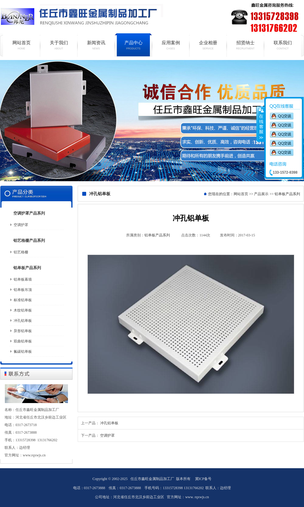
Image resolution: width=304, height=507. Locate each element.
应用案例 (170, 45)
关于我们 (58, 45)
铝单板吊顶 (23, 290)
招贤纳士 (245, 45)
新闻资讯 (96, 45)
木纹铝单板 (23, 310)
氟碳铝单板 (23, 351)
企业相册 (208, 45)
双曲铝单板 (23, 341)
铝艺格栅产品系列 (29, 240)
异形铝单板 (23, 331)
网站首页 (21, 45)
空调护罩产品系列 (29, 213)
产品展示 (261, 194)
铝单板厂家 (152, 120)
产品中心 (133, 45)
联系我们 (282, 45)
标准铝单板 (23, 300)
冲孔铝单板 (23, 321)
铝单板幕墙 (23, 279)
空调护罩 (21, 225)
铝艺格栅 (21, 252)
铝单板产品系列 (27, 267)
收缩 (260, 124)
